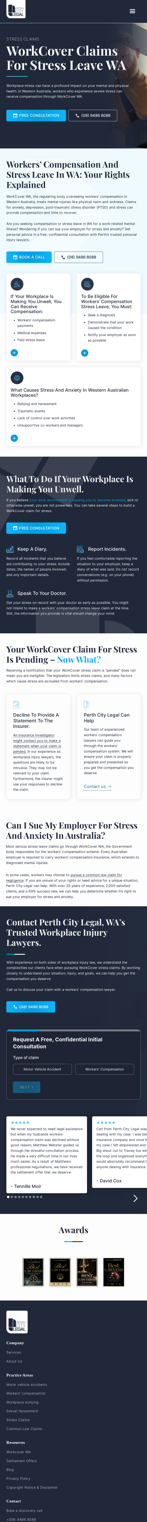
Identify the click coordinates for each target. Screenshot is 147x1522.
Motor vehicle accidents (26, 1384)
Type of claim (26, 1057)
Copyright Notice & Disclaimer (32, 1487)
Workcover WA (18, 1452)
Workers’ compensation (26, 1393)
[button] (132, 11)
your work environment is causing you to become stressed (78, 500)
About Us (14, 1361)
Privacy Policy (18, 1478)
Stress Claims (18, 1420)
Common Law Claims (24, 1429)
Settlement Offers (21, 1461)
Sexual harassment (22, 1411)
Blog (10, 1469)
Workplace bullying (22, 1402)
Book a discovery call (24, 1510)
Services (13, 1352)
